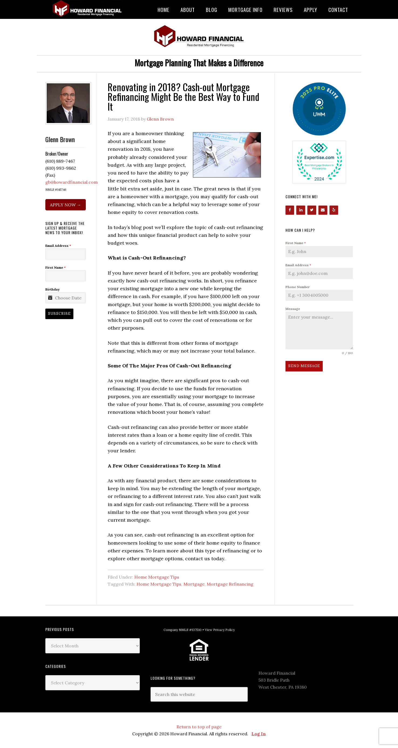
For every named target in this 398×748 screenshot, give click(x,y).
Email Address (298, 265)
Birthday (52, 289)
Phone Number (297, 287)
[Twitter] (311, 210)
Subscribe (59, 313)
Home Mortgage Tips (156, 577)
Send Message (304, 366)
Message (292, 309)
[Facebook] (289, 210)
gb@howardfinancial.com (71, 182)
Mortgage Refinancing (230, 584)
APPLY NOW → (65, 204)
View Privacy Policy (220, 630)
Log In (258, 733)
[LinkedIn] (300, 210)
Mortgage (194, 584)
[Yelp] (333, 210)
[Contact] (322, 210)
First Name (295, 243)
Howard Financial (88, 9)
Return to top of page (199, 726)
